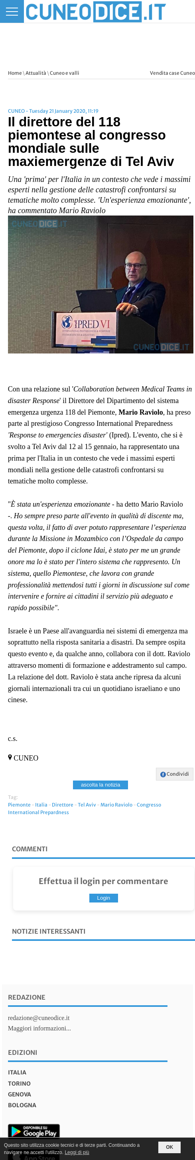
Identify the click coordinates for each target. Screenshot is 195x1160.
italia (17, 1072)
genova (19, 1094)
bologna (22, 1105)
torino (19, 1083)
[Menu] (12, 11)
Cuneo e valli (64, 73)
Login (103, 898)
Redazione (26, 997)
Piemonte (19, 805)
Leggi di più (77, 1152)
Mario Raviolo (116, 805)
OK (169, 1147)
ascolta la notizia (100, 785)
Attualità (36, 73)
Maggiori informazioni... (39, 1028)
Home (15, 73)
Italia (41, 805)
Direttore (62, 805)
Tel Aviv (87, 805)
